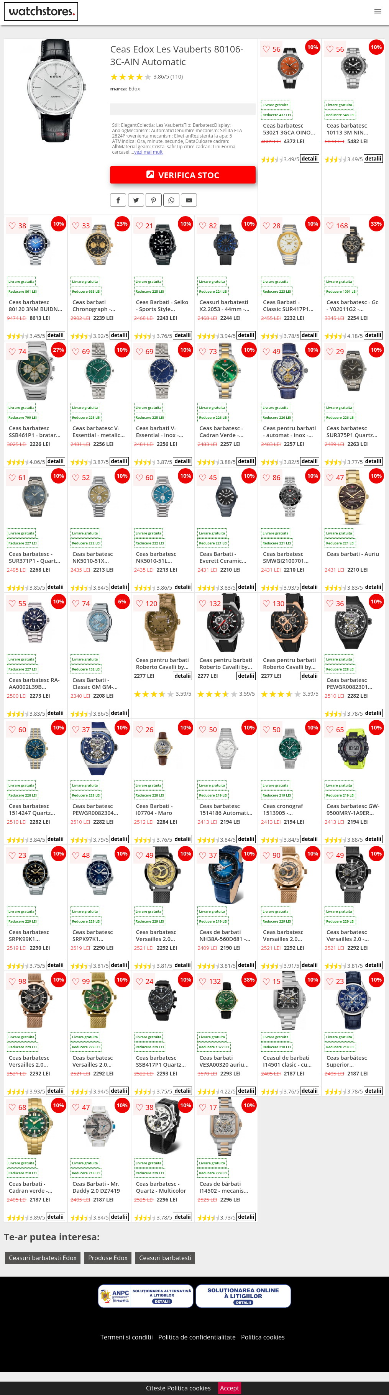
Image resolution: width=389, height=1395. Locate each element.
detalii (310, 158)
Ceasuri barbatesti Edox (43, 1258)
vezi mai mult (148, 152)
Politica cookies (263, 1337)
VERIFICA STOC (182, 174)
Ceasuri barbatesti (165, 1258)
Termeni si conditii (126, 1337)
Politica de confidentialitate (197, 1337)
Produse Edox (108, 1258)
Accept (229, 1388)
